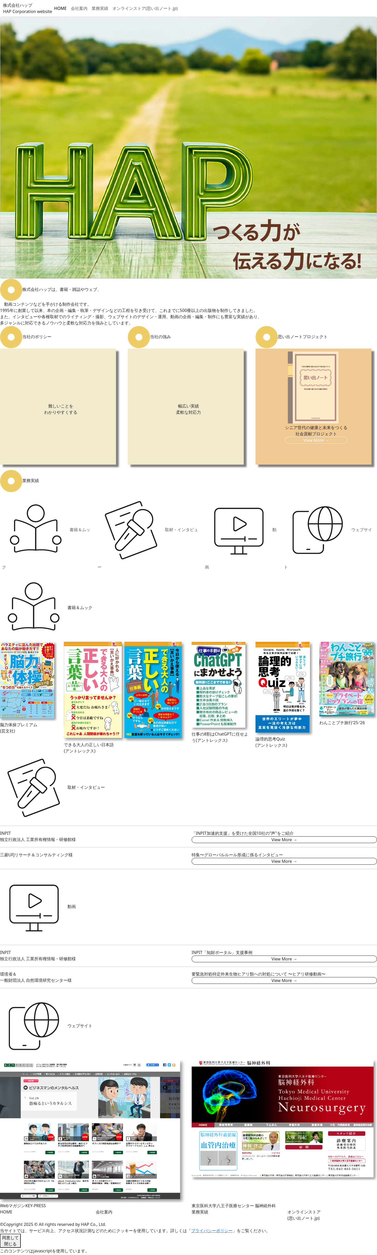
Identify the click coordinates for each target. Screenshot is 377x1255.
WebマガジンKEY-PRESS (23, 1206)
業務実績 (100, 8)
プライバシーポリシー (212, 1230)
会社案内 (79, 8)
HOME (60, 8)
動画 (241, 533)
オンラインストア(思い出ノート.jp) (145, 8)
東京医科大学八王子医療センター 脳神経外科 (234, 1206)
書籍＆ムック (46, 533)
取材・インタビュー (147, 533)
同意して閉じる (10, 1241)
